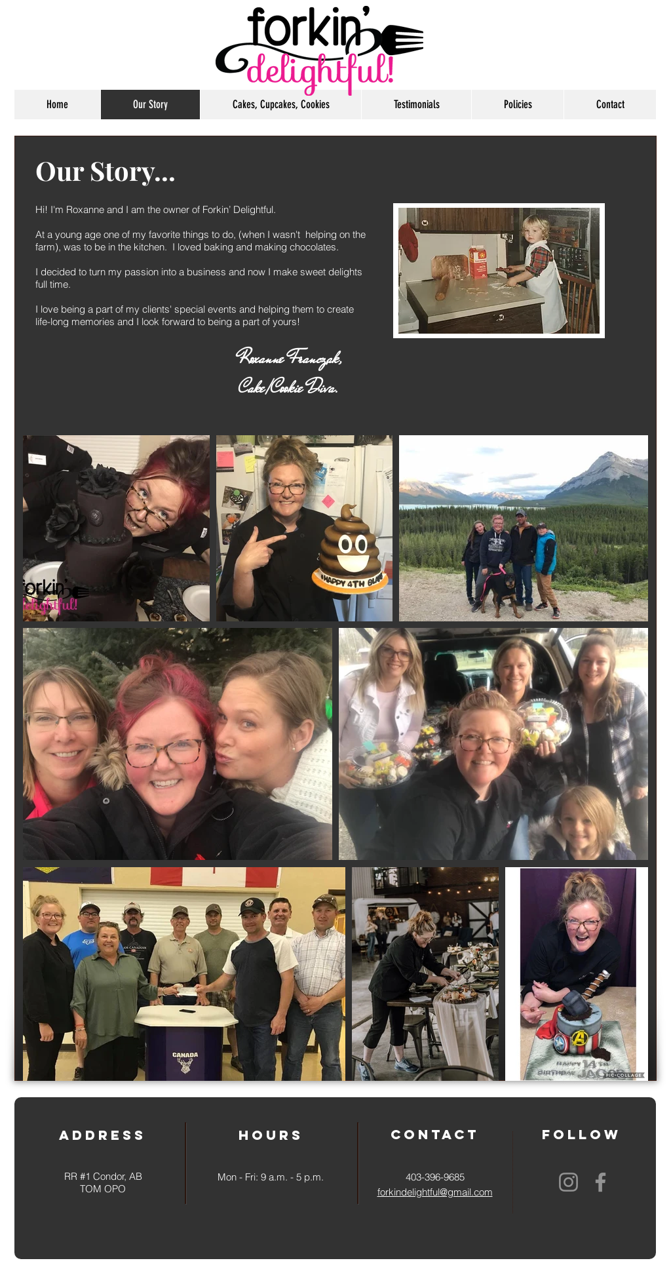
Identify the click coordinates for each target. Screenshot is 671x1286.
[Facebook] (600, 1182)
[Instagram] (568, 1182)
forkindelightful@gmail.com (435, 1192)
